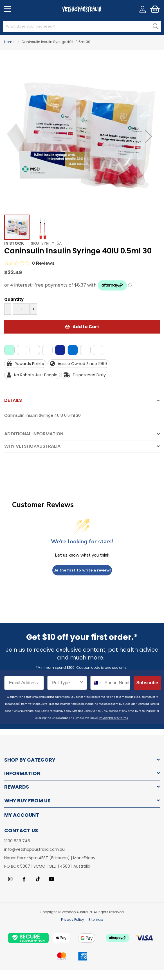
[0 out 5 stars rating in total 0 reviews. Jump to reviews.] (29, 263)
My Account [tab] (21, 815)
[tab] (82, 402)
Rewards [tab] (16, 787)
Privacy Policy (72, 919)
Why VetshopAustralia (32, 446)
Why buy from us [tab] (27, 801)
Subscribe (147, 682)
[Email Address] (24, 683)
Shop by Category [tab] (29, 760)
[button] (148, 136)
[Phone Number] (116, 683)
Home (9, 41)
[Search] (155, 26)
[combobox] (82, 26)
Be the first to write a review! (82, 570)
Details (13, 400)
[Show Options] (81, 683)
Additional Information (33, 434)
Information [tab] (22, 773)
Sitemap (95, 919)
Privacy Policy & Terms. (113, 718)
